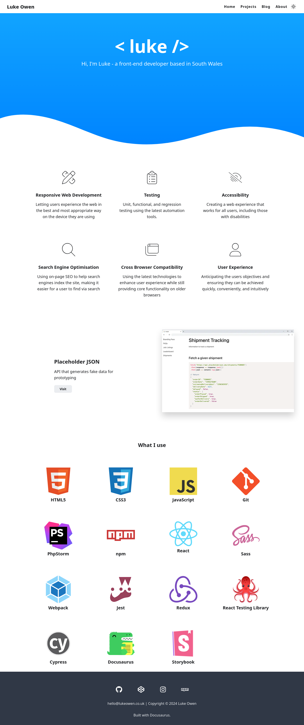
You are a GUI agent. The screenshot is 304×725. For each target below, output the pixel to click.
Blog (266, 6)
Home (229, 6)
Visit (63, 389)
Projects (248, 6)
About (281, 6)
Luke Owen (20, 6)
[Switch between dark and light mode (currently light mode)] (293, 6)
